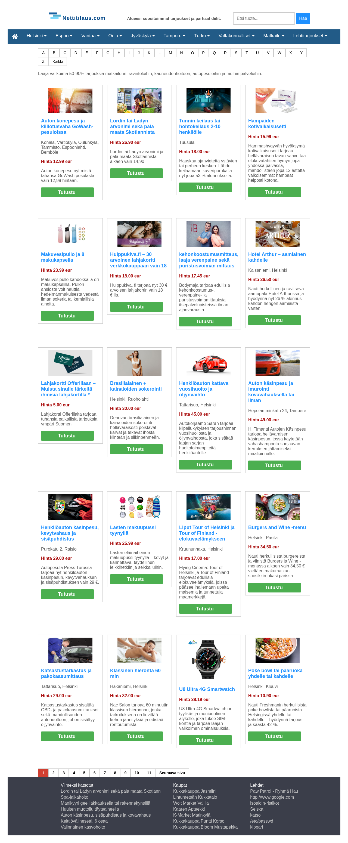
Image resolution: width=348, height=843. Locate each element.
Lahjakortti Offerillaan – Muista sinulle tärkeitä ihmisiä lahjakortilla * (68, 389)
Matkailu (274, 35)
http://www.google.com (272, 797)
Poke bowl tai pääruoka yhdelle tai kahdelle (275, 673)
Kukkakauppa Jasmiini (194, 791)
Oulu (115, 35)
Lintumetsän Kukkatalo (195, 797)
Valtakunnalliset (237, 35)
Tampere (175, 35)
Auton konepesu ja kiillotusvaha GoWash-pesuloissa (67, 126)
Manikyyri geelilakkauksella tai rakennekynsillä (105, 803)
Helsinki (37, 35)
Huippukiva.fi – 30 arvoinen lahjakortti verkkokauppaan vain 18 (138, 260)
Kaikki (58, 61)
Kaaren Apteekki (189, 809)
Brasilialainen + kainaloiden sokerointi (136, 386)
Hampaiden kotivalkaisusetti (267, 123)
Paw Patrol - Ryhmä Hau (274, 791)
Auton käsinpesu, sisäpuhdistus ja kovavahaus (106, 815)
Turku (202, 35)
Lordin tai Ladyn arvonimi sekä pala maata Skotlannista (132, 126)
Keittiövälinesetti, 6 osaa (84, 821)
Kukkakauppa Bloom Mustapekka (205, 827)
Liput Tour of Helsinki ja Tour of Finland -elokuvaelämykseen (207, 533)
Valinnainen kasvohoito (83, 827)
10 (137, 773)
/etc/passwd (261, 821)
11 (149, 773)
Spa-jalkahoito (74, 797)
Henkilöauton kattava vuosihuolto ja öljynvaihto (203, 389)
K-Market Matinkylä (191, 815)
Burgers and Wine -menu (277, 527)
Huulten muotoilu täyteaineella (90, 809)
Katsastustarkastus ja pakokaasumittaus (66, 673)
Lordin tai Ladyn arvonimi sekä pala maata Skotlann (111, 791)
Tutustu (67, 192)
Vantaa (90, 35)
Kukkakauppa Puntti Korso (199, 821)
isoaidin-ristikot (264, 803)
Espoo (64, 35)
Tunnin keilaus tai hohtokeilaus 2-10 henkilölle (199, 126)
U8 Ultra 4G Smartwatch (207, 689)
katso (255, 815)
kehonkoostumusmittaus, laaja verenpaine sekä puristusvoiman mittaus (208, 260)
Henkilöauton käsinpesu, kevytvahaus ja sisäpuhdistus (70, 533)
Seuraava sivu (172, 773)
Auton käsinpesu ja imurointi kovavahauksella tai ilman (271, 392)
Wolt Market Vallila (191, 803)
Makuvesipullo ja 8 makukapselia (62, 257)
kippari (256, 827)
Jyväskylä (143, 35)
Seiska (256, 809)
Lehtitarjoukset (310, 35)
